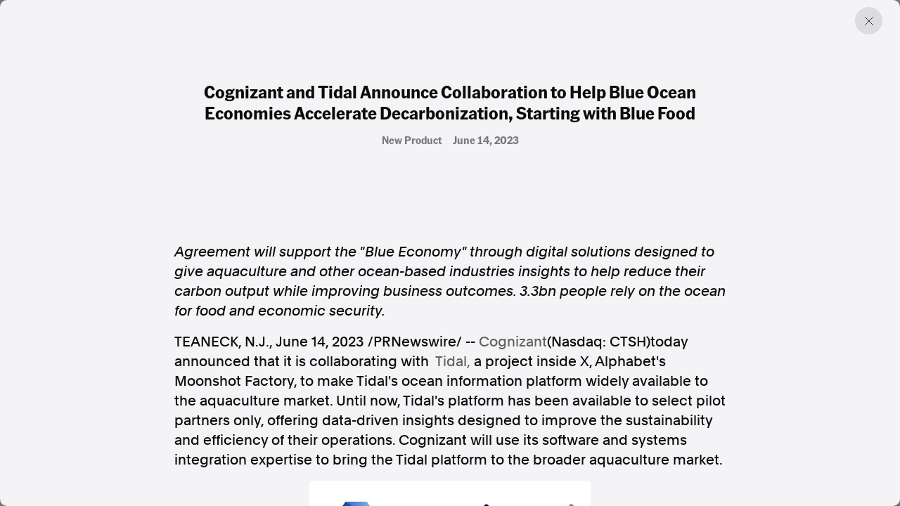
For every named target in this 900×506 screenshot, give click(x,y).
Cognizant (513, 341)
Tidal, (452, 361)
